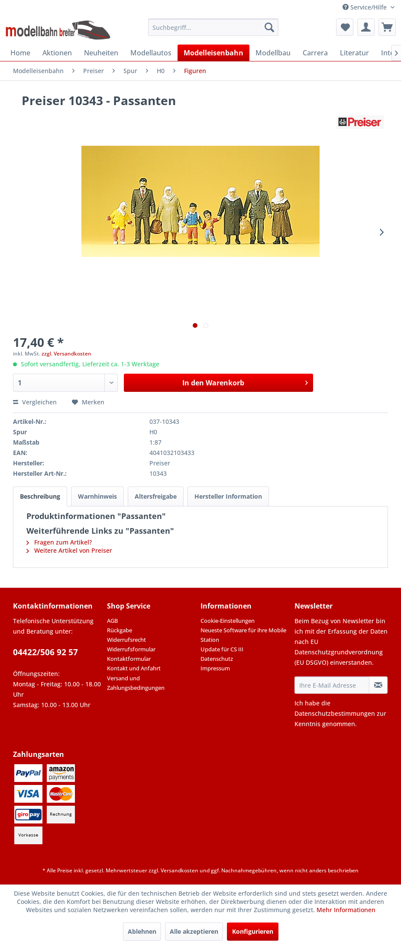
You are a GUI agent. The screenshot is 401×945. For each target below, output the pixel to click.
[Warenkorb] (387, 27)
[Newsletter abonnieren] (378, 685)
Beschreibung (40, 496)
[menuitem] (213, 27)
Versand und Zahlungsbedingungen (136, 683)
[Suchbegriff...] (213, 27)
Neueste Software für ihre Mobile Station (243, 635)
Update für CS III (221, 649)
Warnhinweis (97, 496)
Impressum (215, 668)
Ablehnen (142, 931)
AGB (112, 621)
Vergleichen (35, 402)
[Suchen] (269, 27)
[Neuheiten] (101, 53)
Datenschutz (216, 659)
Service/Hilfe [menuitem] (365, 7)
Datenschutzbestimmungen (334, 713)
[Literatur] (354, 53)
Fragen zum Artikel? (59, 542)
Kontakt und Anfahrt (134, 668)
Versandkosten (179, 870)
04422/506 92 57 (45, 652)
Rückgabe (119, 630)
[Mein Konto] (366, 27)
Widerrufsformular (131, 649)
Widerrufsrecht (126, 640)
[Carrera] (315, 53)
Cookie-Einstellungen (227, 621)
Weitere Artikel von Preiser (69, 550)
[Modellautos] (151, 53)
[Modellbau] (273, 53)
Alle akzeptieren (194, 931)
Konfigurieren (252, 931)
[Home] (20, 53)
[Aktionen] (57, 53)
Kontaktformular (129, 659)
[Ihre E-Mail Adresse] (331, 685)
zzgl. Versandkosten (66, 353)
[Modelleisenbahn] (213, 53)
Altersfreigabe (156, 496)
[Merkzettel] (344, 27)
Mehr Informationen (346, 910)
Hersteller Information (228, 496)
